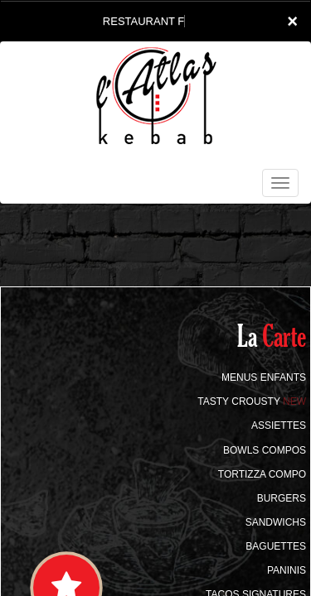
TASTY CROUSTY (251, 401)
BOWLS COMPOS (264, 450)
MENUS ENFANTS (263, 377)
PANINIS (286, 570)
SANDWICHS (275, 522)
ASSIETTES (278, 425)
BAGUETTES (275, 546)
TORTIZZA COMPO (262, 474)
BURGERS (281, 498)
